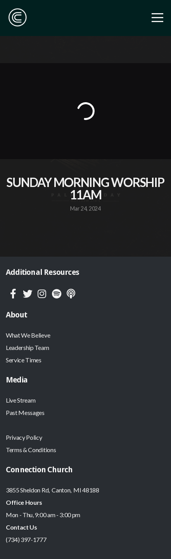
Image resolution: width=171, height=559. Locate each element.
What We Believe (28, 335)
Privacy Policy (24, 437)
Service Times (23, 360)
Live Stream (20, 400)
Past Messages (25, 412)
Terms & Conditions (31, 449)
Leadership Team (27, 347)
